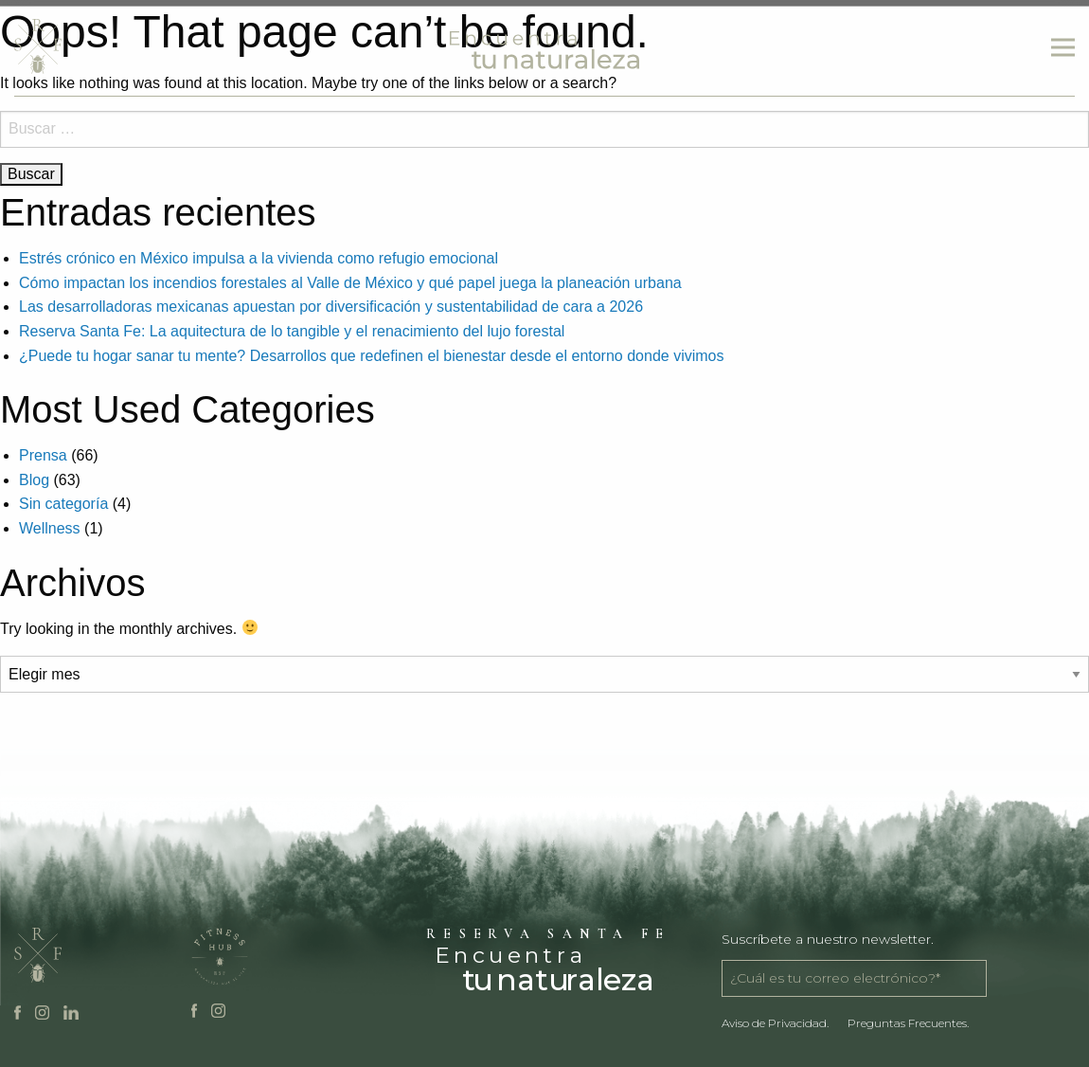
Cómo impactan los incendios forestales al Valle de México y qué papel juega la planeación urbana (350, 283)
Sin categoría (63, 504)
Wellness (49, 528)
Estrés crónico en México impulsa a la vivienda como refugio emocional (258, 258)
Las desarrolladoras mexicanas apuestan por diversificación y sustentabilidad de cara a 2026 (331, 306)
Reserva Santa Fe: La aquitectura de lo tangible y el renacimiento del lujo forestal (291, 331)
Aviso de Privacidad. (775, 1023)
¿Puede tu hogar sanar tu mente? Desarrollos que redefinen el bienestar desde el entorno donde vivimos (371, 356)
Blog (34, 480)
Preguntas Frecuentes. (908, 1023)
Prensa (43, 455)
